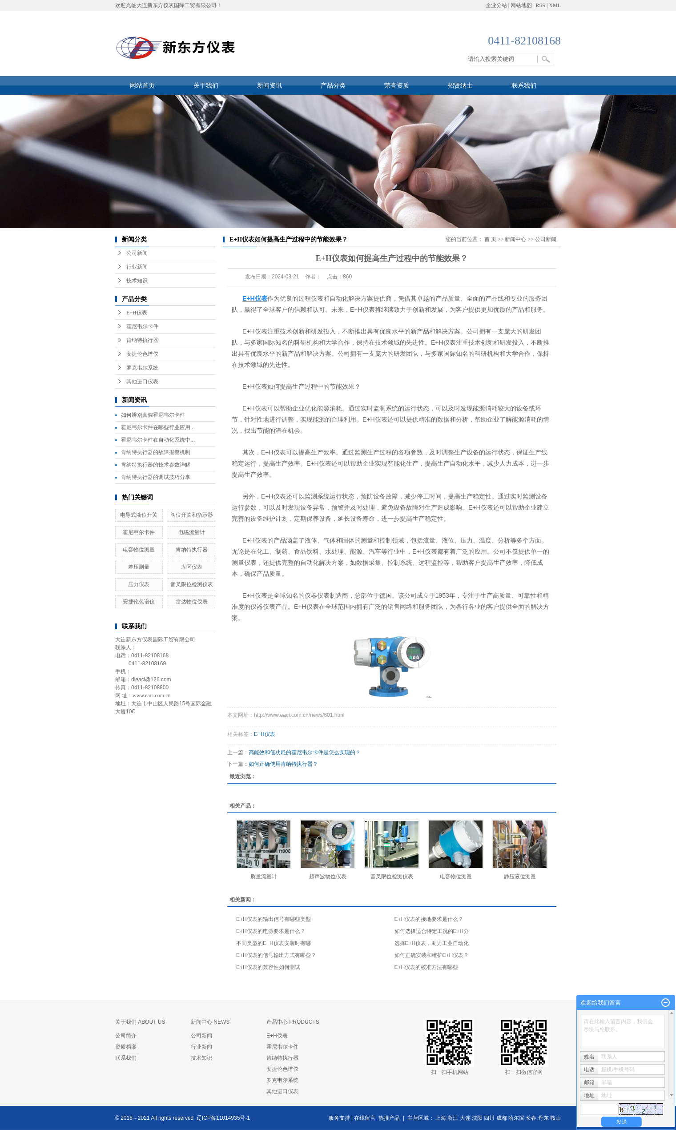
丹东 (543, 1118)
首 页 (490, 239)
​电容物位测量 (139, 550)
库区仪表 (191, 567)
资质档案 (126, 1047)
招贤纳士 (460, 85)
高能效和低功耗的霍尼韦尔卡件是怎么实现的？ (305, 752)
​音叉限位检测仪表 (191, 584)
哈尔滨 (516, 1118)
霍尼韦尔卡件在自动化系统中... (158, 440)
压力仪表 (138, 584)
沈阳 (477, 1118)
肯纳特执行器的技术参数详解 (155, 465)
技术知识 (137, 280)
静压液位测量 (520, 876)
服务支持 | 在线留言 (352, 1118)
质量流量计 (263, 876)
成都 (501, 1118)
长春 (531, 1118)
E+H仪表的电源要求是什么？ (271, 931)
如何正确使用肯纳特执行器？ (283, 764)
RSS (540, 5)
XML (555, 5)
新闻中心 (515, 239)
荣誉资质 (396, 85)
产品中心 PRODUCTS (292, 1022)
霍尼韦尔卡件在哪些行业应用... (158, 427)
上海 (440, 1118)
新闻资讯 (269, 85)
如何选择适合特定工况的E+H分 (431, 931)
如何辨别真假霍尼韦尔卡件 (153, 415)
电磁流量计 (191, 532)
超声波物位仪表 (327, 876)
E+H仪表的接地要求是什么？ (429, 919)
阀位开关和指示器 (191, 515)
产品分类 (333, 85)
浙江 (452, 1118)
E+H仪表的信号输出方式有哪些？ (276, 955)
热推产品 (389, 1118)
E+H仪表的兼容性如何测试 (268, 967)
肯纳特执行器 (142, 340)
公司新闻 (137, 253)
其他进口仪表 (142, 381)
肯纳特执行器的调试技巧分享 (155, 477)
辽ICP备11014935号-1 (223, 1118)
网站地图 (521, 5)
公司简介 (126, 1036)
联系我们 (523, 85)
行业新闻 (137, 267)
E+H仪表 (136, 313)
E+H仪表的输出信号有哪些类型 (273, 919)
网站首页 (142, 85)
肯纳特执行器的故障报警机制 (155, 452)
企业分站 (496, 5)
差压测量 (141, 567)
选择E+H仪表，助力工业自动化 (431, 943)
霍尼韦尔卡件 (142, 326)
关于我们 (205, 85)
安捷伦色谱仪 (142, 354)
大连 (465, 1118)
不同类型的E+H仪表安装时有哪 (273, 943)
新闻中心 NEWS (210, 1022)
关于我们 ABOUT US (140, 1022)
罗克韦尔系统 (142, 368)
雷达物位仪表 (192, 602)
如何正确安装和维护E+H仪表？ (431, 955)
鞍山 (555, 1118)
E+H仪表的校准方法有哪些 (426, 967)
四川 (489, 1118)
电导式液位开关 (138, 515)
